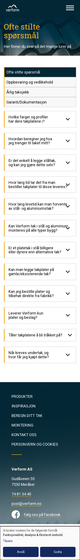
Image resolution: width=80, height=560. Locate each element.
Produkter (22, 396)
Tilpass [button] (8, 541)
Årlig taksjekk (17, 92)
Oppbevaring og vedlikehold (29, 82)
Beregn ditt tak (27, 415)
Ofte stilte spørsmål (23, 72)
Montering (22, 425)
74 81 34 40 (21, 494)
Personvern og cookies (35, 444)
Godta (58, 552)
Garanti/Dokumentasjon (26, 102)
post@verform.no (26, 503)
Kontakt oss (24, 434)
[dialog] (40, 543)
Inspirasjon (24, 406)
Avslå (21, 552)
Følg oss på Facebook (42, 514)
